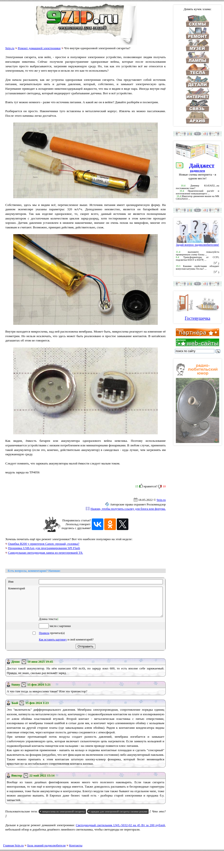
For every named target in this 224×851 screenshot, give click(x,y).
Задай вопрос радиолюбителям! (197, 243)
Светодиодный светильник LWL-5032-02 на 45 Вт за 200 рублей (120, 831)
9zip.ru (9, 48)
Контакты (75, 845)
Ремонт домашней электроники (39, 48)
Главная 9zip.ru (13, 845)
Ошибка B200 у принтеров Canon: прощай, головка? (43, 543)
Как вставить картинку (53, 645)
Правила (44, 638)
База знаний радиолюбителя (46, 845)
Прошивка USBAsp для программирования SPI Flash (44, 548)
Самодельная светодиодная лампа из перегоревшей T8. (45, 552)
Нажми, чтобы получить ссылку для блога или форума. (128, 509)
